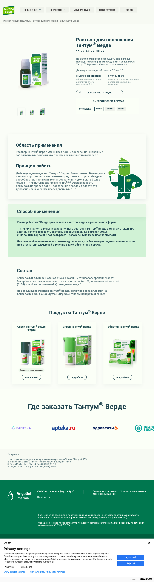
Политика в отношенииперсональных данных (105, 492)
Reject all (131, 563)
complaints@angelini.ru (101, 522)
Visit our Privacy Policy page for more (47, 572)
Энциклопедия (82, 9)
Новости (128, 9)
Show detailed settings (14, 572)
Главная (7, 20)
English (9, 543)
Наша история (107, 9)
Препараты (57, 9)
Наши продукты (21, 20)
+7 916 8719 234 (62, 525)
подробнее (31, 377)
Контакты (43, 497)
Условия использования (133, 491)
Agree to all (130, 557)
